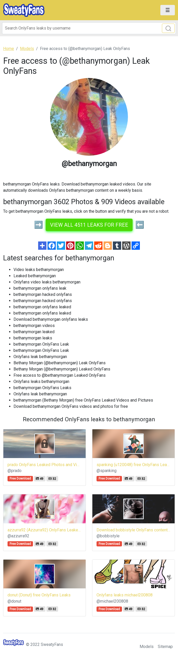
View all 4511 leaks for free (89, 225)
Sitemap (165, 646)
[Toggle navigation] (167, 10)
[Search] (89, 28)
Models (147, 646)
